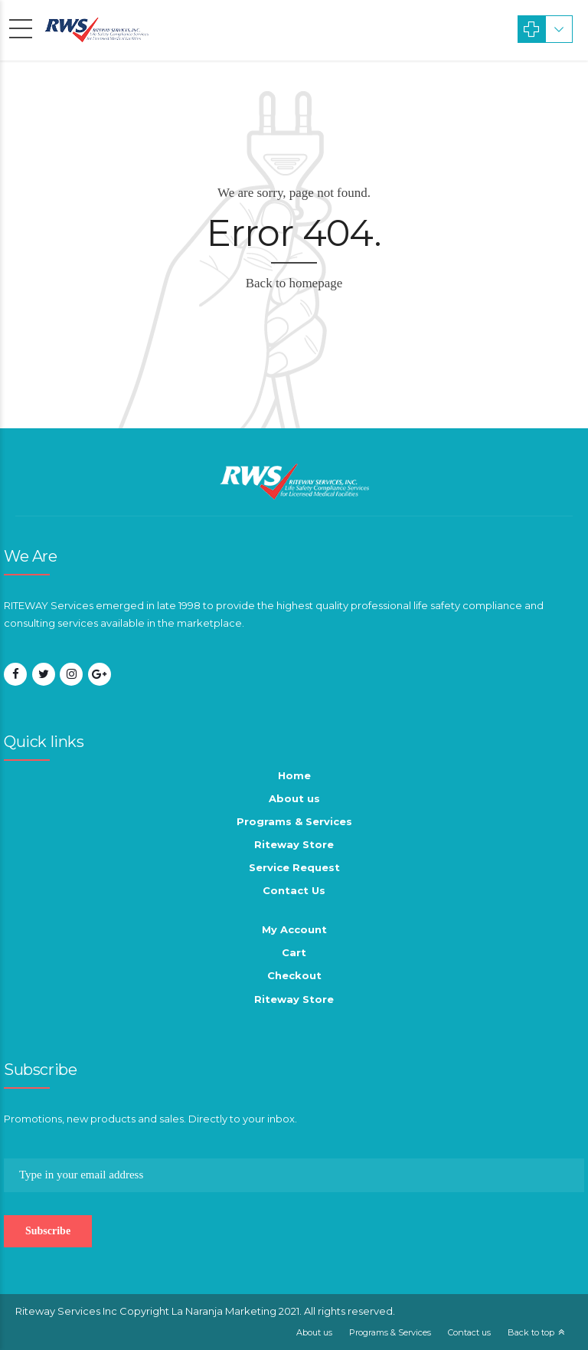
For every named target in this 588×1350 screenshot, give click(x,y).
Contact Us (294, 890)
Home (294, 775)
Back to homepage (294, 283)
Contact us (469, 1332)
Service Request (294, 867)
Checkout (294, 975)
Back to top (531, 1332)
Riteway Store (294, 844)
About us (294, 798)
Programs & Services (294, 821)
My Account (294, 929)
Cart (294, 952)
